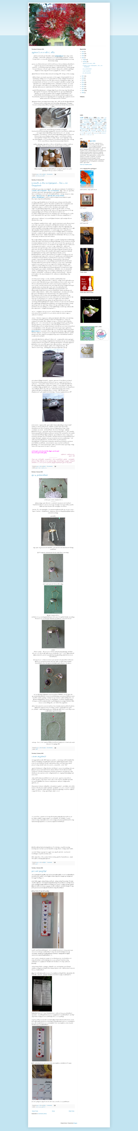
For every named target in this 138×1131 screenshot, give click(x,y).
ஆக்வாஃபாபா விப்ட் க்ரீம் (43, 52)
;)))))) (82, 134)
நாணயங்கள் (96, 133)
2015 (83, 80)
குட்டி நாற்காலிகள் (40, 475)
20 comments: (50, 466)
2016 (83, 78)
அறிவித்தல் (83, 124)
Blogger (75, 1123)
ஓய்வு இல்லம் (42, 1106)
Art (94, 128)
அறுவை (90, 134)
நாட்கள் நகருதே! (39, 871)
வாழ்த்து (95, 121)
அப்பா (37, 1106)
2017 (83, 76)
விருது (98, 128)
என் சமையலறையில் (40, 175)
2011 (83, 88)
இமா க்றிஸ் (93, 141)
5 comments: (49, 1105)
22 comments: (50, 747)
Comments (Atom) (42, 1113)
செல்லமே (87, 122)
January (85, 61)
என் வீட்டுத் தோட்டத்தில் (99, 119)
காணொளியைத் (59, 56)
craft (36, 749)
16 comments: (50, 174)
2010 (83, 90)
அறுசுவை (103, 121)
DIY (91, 124)
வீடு (90, 128)
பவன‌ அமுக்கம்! (39, 756)
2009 (83, 92)
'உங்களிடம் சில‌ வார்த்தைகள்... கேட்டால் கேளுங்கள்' (45, 190)
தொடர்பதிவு (41, 467)
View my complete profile (86, 164)
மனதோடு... (103, 133)
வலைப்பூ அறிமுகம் (91, 131)
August (85, 59)
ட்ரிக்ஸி (104, 128)
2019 (83, 55)
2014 (83, 82)
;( (97, 131)
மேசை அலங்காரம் (92, 127)
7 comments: (49, 862)
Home (53, 1111)
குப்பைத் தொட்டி (97, 125)
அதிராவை (39, 195)
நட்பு (46, 467)
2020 (83, 53)
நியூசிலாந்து (85, 130)
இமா (37, 467)
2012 (83, 86)
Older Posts (71, 1111)
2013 (83, 84)
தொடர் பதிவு (86, 125)
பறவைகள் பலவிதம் (96, 130)
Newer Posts (35, 1111)
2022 (83, 51)
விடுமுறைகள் (99, 124)
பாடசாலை (86, 121)
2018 (83, 57)
